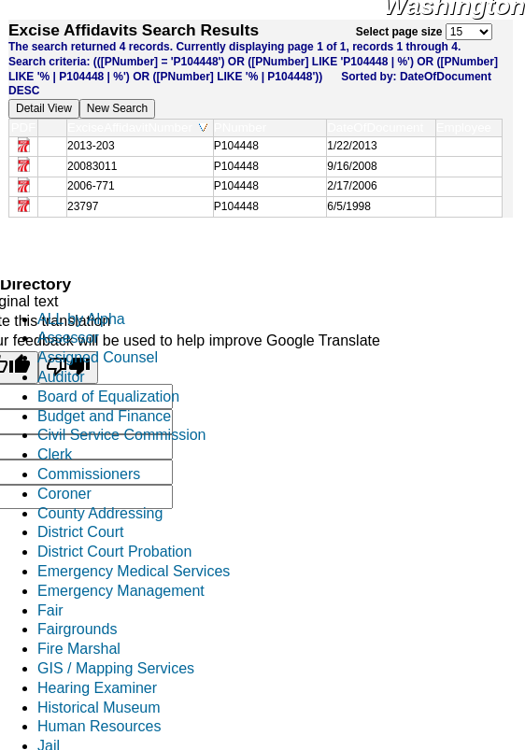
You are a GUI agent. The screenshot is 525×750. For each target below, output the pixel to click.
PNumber (244, 127)
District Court (80, 532)
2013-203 (91, 145)
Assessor (68, 338)
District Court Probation (114, 551)
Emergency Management (121, 591)
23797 (82, 206)
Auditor (61, 377)
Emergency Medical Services (133, 571)
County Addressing (100, 513)
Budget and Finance (104, 416)
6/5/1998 (349, 206)
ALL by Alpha (81, 319)
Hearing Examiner (97, 688)
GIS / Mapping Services (115, 668)
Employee (468, 127)
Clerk (54, 454)
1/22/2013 (351, 145)
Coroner (64, 494)
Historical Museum (99, 707)
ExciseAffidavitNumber (137, 127)
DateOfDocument (379, 127)
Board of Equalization (108, 396)
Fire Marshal (79, 649)
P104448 (236, 145)
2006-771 (91, 185)
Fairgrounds (77, 629)
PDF (23, 127)
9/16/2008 (351, 166)
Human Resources (99, 726)
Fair (50, 610)
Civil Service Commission (121, 435)
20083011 (92, 166)
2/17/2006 (351, 185)
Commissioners (88, 474)
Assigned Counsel (97, 357)
